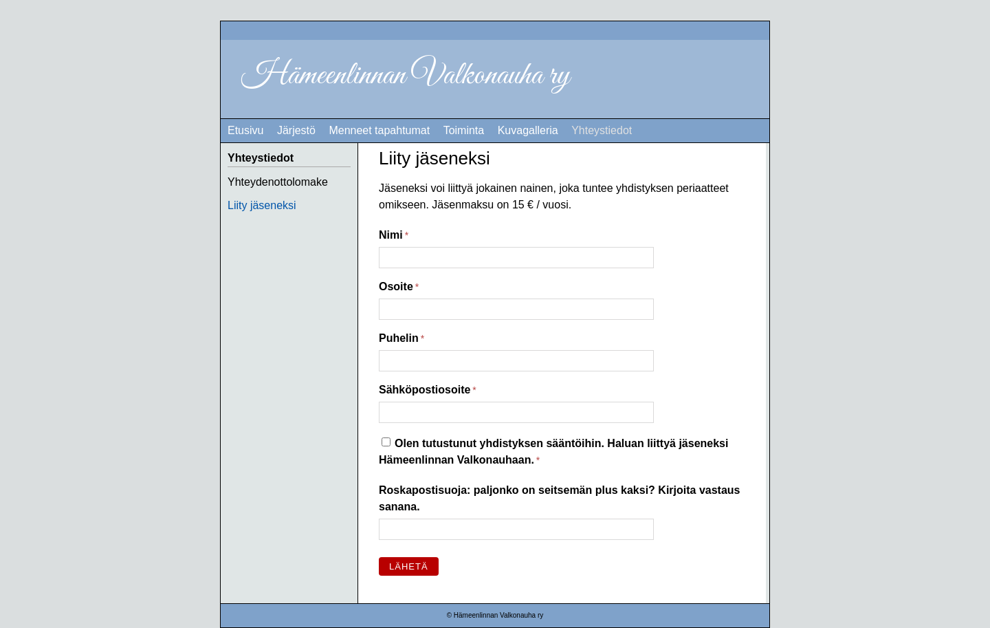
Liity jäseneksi (262, 205)
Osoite (396, 286)
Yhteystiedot (601, 130)
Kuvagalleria (528, 130)
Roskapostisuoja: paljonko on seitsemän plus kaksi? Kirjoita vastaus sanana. (559, 498)
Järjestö (296, 130)
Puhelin (399, 338)
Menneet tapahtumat (379, 130)
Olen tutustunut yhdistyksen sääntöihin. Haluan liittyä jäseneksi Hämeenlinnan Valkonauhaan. (553, 451)
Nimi (391, 235)
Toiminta (464, 130)
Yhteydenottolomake (278, 182)
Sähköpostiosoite (424, 390)
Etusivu (245, 130)
